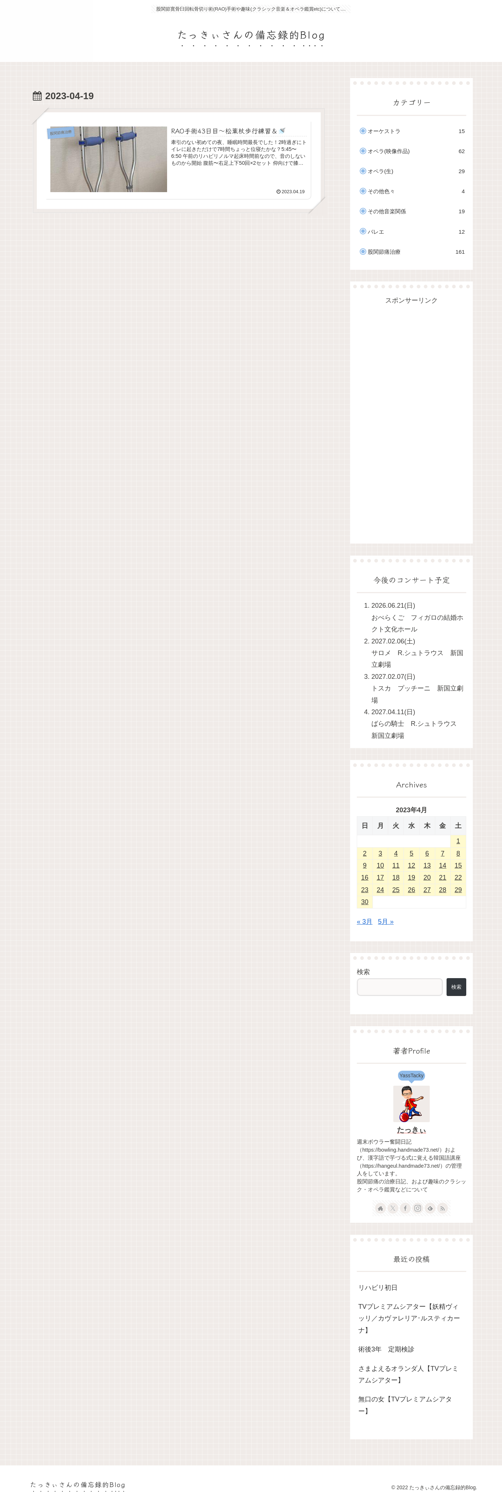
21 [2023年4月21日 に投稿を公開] (442, 877)
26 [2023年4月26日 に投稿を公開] (411, 890)
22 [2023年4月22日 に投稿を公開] (458, 877)
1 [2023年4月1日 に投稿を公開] (458, 841)
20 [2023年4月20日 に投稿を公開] (427, 877)
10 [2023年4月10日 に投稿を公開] (380, 865)
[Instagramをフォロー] (417, 1208)
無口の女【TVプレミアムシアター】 (405, 1405)
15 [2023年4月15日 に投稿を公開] (458, 865)
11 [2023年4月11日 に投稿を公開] (395, 865)
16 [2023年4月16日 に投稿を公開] (364, 877)
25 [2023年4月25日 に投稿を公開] (395, 890)
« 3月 (364, 921)
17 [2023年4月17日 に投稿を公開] (380, 877)
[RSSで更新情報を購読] (442, 1208)
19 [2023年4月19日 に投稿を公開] (411, 877)
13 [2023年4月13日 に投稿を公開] (427, 865)
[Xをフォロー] (393, 1208)
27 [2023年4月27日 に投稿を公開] (427, 890)
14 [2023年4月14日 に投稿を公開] (442, 865)
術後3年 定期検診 (386, 1349)
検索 (363, 972)
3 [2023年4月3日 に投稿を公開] (380, 853)
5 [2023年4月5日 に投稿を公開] (411, 853)
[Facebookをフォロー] (405, 1208)
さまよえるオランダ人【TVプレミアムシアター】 (408, 1374)
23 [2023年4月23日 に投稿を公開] (364, 890)
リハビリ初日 (378, 1287)
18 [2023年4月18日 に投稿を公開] (395, 877)
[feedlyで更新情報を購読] (430, 1208)
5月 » (386, 921)
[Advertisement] (411, 416)
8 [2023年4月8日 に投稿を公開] (458, 853)
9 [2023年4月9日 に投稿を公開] (365, 865)
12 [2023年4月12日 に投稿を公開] (411, 865)
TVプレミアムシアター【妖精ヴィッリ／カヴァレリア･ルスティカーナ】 (409, 1318)
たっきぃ (411, 1130)
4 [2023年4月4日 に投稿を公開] (396, 853)
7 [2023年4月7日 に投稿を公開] (442, 853)
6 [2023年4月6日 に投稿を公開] (427, 853)
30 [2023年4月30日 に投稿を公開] (364, 902)
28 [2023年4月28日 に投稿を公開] (442, 890)
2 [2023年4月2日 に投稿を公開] (365, 853)
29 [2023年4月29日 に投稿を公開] (458, 890)
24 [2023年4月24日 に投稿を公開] (380, 890)
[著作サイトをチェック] (380, 1208)
